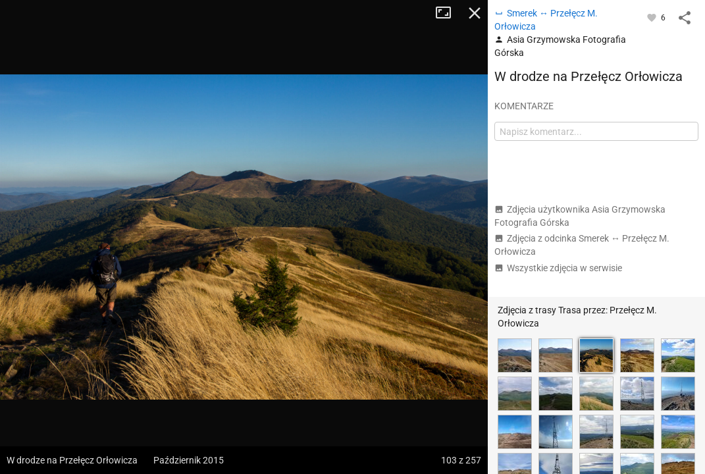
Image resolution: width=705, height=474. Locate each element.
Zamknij (474, 13)
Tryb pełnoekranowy (448, 13)
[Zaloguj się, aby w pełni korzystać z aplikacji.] (652, 17)
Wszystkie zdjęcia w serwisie (558, 268)
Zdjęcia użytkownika (580, 216)
